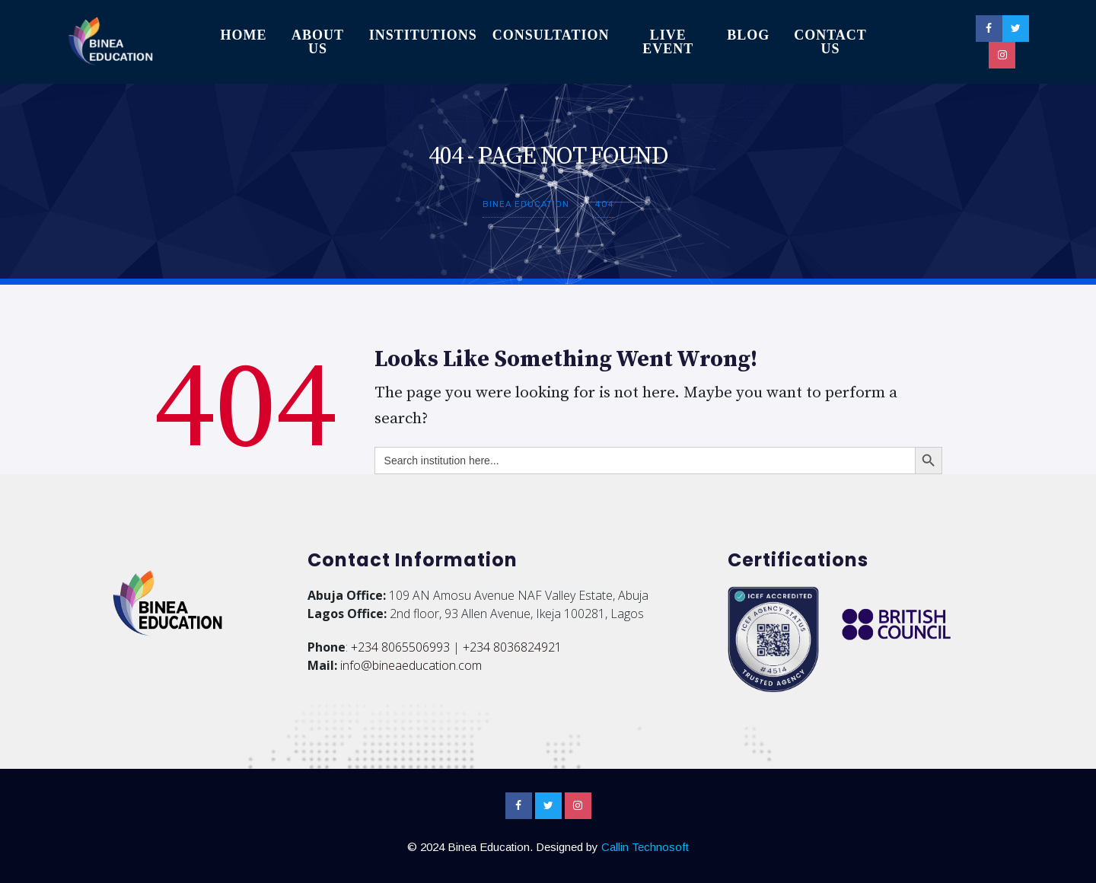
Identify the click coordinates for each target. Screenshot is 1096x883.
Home (243, 35)
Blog (748, 35)
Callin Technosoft (645, 846)
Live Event (667, 41)
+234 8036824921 (512, 647)
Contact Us (830, 41)
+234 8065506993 (400, 647)
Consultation (551, 35)
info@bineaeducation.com (411, 665)
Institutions (423, 35)
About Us (318, 41)
